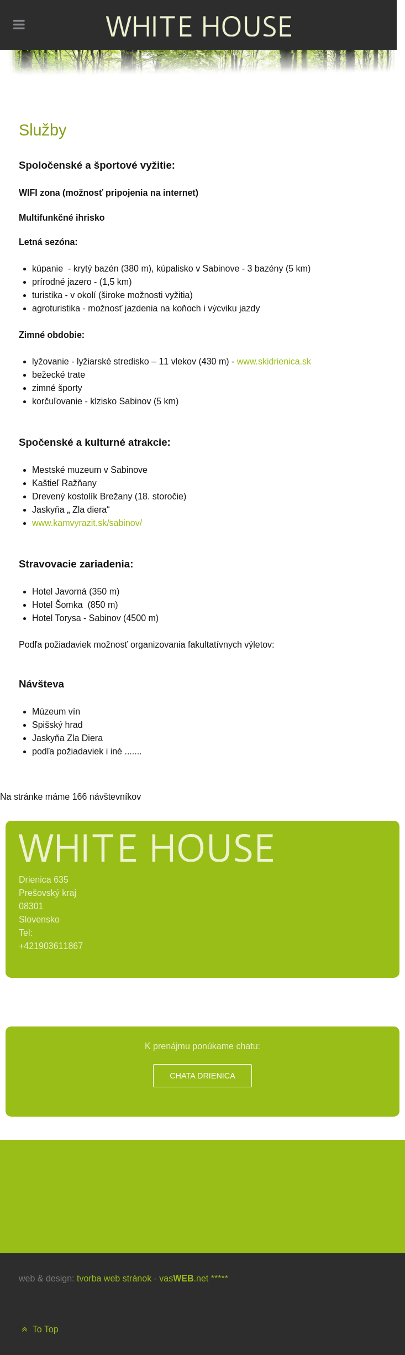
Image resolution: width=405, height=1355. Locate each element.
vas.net (183, 1278)
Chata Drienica (202, 1075)
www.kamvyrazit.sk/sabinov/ (87, 523)
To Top (39, 1329)
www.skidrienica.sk (274, 361)
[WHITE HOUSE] (198, 25)
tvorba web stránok (114, 1278)
